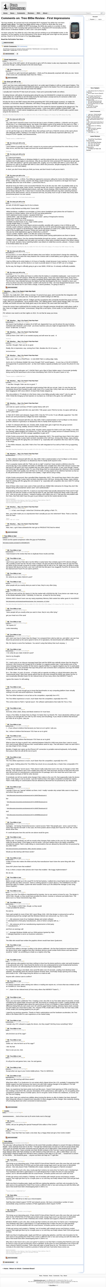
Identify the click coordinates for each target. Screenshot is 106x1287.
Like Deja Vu (91, 132)
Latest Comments (95, 111)
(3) (99, 97)
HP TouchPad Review (94, 101)
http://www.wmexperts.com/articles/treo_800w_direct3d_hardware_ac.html (26, 848)
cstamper (8, 343)
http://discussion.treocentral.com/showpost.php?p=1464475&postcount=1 (27, 795)
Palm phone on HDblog (94, 125)
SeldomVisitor (9, 322)
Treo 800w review (34, 36)
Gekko (7, 1030)
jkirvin (7, 155)
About (45, 13)
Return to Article (15, 1268)
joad (7, 120)
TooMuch (5, 537)
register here (14, 50)
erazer (7, 525)
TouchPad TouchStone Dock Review (94, 140)
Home (5, 13)
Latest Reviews (95, 136)
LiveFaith (8, 144)
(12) (92, 104)
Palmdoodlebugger (7, 1143)
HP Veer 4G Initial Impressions (92, 106)
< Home (5, 1268)
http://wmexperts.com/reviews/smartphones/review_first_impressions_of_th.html (27, 601)
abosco (8, 508)
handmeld (8, 71)
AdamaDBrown (10, 252)
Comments (21, 13)
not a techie (9, 273)
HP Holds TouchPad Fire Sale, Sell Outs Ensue (93, 96)
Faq (61, 1275)
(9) (87, 94)
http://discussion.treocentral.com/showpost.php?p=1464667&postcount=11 (27, 801)
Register (92, 19)
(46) (100, 102)
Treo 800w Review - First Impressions (45, 18)
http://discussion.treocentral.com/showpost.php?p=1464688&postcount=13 (27, 814)
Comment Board (28, 1268)
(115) (92, 99)
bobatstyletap (9, 1196)
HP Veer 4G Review (93, 102)
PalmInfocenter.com (39, 1280)
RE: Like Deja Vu (92, 129)
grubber (4, 61)
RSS (38, 13)
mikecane (8, 737)
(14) (90, 92)
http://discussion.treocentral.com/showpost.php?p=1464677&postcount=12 (27, 808)
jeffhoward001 (9, 177)
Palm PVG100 (92, 128)
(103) (94, 107)
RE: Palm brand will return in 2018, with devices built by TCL (95, 118)
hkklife (4, 83)
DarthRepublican (10, 455)
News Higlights (95, 88)
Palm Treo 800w (24, 24)
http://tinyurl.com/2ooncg (10, 351)
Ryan (7, 961)
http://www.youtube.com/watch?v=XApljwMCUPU (16, 542)
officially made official (8, 24)
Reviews (30, 13)
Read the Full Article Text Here (12, 39)
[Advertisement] (95, 54)
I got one (90, 114)
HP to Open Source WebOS (95, 93)
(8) (101, 101)
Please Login (6, 50)
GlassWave (52, 1285)
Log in (100, 19)
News (12, 13)
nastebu (8, 583)
